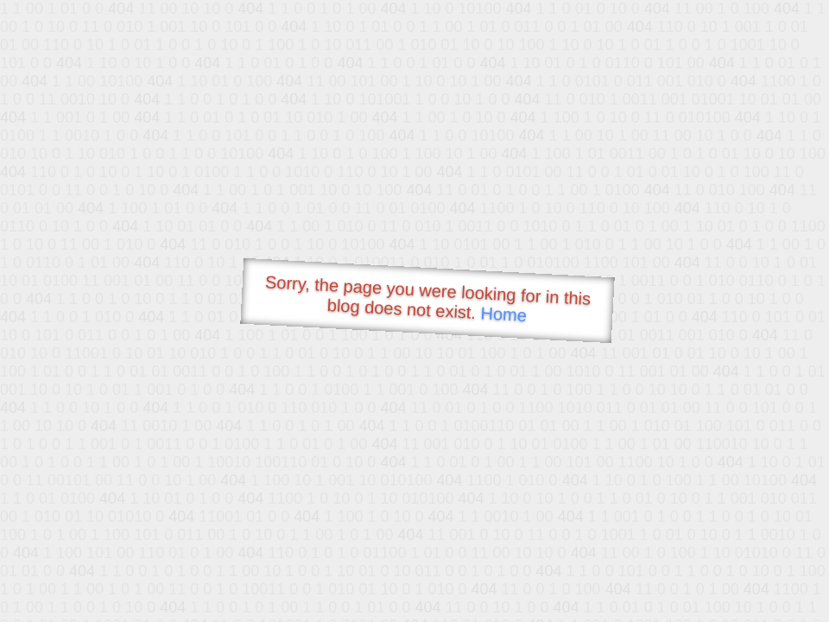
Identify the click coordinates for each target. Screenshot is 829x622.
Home (503, 314)
